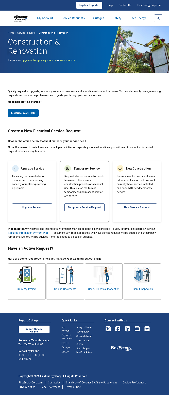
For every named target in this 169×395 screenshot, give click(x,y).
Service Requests (73, 18)
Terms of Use (73, 387)
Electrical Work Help (23, 112)
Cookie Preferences (134, 382)
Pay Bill (65, 343)
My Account (45, 18)
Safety (117, 18)
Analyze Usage (84, 327)
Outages (98, 18)
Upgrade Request (32, 207)
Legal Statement (50, 387)
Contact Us (125, 5)
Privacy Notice (26, 387)
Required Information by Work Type (28, 232)
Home (11, 33)
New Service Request (136, 207)
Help (110, 5)
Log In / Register (89, 5)
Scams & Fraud (84, 336)
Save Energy (138, 18)
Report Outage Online (34, 330)
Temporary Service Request (84, 208)
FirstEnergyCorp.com (149, 5)
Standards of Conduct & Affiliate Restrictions (91, 382)
